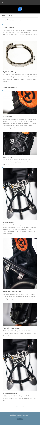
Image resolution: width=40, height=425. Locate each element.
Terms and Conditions (25, 414)
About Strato (17, 414)
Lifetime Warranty (9, 28)
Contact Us (12, 414)
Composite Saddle (8, 222)
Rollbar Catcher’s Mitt (10, 88)
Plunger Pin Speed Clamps (11, 328)
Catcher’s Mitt (7, 116)
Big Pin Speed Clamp (9, 72)
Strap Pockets (7, 157)
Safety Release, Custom (10, 393)
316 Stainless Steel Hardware (12, 292)
